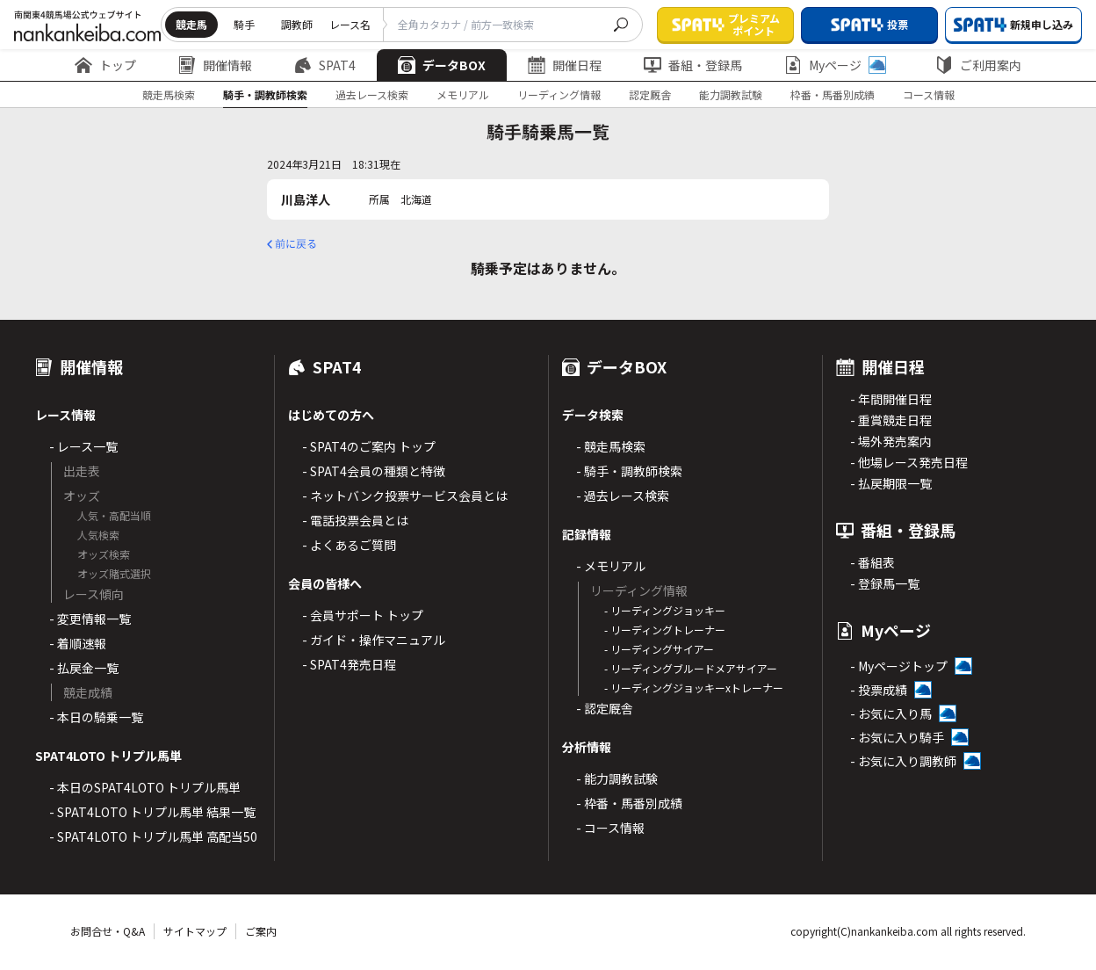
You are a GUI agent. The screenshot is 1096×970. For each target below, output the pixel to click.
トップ (105, 65)
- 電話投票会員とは (355, 520)
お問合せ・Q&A (107, 930)
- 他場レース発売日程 (909, 462)
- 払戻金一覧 (84, 668)
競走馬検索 (168, 94)
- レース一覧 (83, 446)
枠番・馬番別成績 (832, 94)
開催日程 (565, 65)
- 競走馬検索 (610, 446)
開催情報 (215, 65)
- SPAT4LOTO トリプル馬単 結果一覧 (152, 812)
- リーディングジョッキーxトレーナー (693, 687)
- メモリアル (610, 566)
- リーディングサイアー (659, 648)
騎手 (244, 24)
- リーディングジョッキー (664, 610)
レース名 (350, 24)
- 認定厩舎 (604, 708)
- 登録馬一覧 (884, 583)
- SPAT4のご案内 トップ (369, 446)
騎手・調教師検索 (265, 94)
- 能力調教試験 (617, 778)
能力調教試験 (730, 94)
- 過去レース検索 (622, 495)
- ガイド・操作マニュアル (373, 639)
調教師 (297, 24)
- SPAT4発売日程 (349, 664)
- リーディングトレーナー (664, 629)
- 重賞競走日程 (891, 420)
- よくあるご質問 (349, 545)
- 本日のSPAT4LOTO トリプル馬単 (145, 787)
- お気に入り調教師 (903, 761)
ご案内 (261, 930)
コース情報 (929, 94)
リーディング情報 (559, 94)
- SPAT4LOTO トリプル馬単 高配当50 (153, 836)
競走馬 (191, 24)
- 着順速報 (77, 643)
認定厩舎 (650, 94)
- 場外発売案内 (891, 441)
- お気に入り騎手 (897, 737)
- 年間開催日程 (891, 399)
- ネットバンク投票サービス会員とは (405, 495)
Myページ (835, 65)
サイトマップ (195, 930)
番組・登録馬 (693, 65)
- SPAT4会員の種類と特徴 (373, 471)
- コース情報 (610, 827)
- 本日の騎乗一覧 (96, 717)
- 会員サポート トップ (362, 615)
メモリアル (462, 94)
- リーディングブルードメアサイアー (690, 668)
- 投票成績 (878, 690)
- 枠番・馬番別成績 (629, 803)
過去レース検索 (371, 94)
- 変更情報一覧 (90, 618)
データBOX (442, 65)
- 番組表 (872, 562)
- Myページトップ (899, 666)
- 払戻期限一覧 (891, 483)
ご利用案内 (978, 65)
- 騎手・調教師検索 (629, 471)
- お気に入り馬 (891, 713)
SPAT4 (325, 65)
